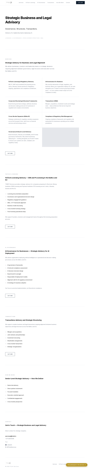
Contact (68, 2)
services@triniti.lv (10, 436)
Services (21, 2)
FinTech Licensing (30, 2)
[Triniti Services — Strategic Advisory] (9, 2)
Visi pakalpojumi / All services (77, 464)
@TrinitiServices (10, 447)
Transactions (50, 2)
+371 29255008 (9, 438)
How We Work (60, 2)
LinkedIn (8, 445)
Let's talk (80, 2)
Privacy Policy (84, 467)
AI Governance (41, 2)
